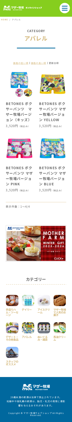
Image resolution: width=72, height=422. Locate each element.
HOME (4, 19)
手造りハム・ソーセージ (12, 312)
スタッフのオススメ (12, 362)
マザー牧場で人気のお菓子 (59, 312)
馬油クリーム (59, 338)
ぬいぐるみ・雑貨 (42, 338)
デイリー (27, 309)
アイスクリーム (43, 311)
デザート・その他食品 (12, 338)
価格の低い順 (20, 63)
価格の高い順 (38, 63)
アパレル (27, 336)
